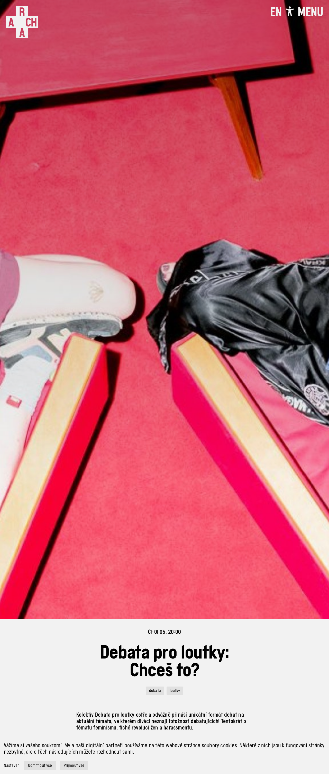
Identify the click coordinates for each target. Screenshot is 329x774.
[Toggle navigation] (310, 12)
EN (276, 12)
